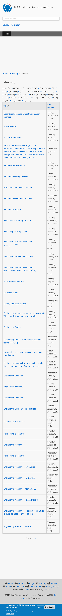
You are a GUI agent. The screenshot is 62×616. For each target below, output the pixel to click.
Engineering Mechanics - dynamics (19, 467)
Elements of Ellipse (12, 209)
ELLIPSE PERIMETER (13, 282)
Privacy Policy (51, 586)
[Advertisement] (30, 53)
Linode (26, 590)
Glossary (14, 73)
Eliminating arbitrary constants (17, 231)
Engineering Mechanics (14, 421)
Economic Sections (12, 137)
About (8, 586)
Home (5, 73)
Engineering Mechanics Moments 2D (20, 489)
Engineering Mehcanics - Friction (18, 526)
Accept (40, 607)
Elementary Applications (14, 165)
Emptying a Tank (10, 293)
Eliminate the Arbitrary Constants (18, 220)
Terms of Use (35, 586)
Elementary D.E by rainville (15, 176)
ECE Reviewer (10, 126)
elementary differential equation (17, 187)
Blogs (31, 583)
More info (10, 614)
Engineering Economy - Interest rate (19, 409)
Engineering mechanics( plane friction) (20, 500)
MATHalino (22, 7)
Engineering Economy (13, 376)
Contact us (20, 586)
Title (6, 106)
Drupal (47, 590)
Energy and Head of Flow (14, 304)
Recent (53, 583)
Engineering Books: (12, 327)
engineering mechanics (13, 434)
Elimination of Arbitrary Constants (18, 257)
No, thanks (49, 607)
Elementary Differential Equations (18, 198)
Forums (21, 583)
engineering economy (13, 387)
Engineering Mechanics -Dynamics (19, 478)
